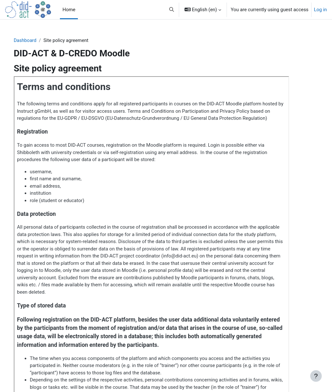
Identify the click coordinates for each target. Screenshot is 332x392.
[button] (172, 9)
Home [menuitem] (68, 9)
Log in (320, 9)
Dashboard (34, 41)
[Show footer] (316, 376)
